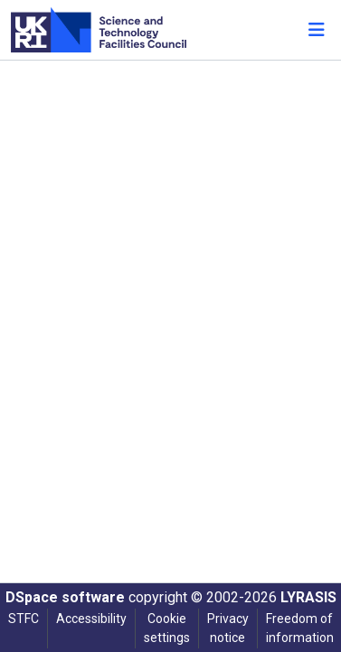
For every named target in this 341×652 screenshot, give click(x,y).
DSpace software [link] (65, 597)
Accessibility (91, 618)
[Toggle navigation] (316, 30)
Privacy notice (228, 628)
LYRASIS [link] (308, 597)
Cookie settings (167, 628)
